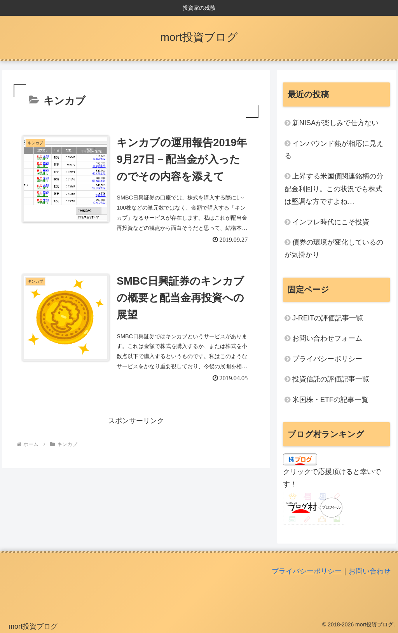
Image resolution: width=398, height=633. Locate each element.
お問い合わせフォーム (327, 338)
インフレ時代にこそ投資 (330, 222)
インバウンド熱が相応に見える (334, 150)
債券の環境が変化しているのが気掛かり (334, 248)
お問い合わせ (370, 571)
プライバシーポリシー (327, 359)
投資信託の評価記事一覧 (330, 379)
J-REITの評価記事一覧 (327, 318)
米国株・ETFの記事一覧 (330, 400)
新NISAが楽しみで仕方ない (335, 123)
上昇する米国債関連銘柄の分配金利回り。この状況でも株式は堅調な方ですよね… (334, 188)
